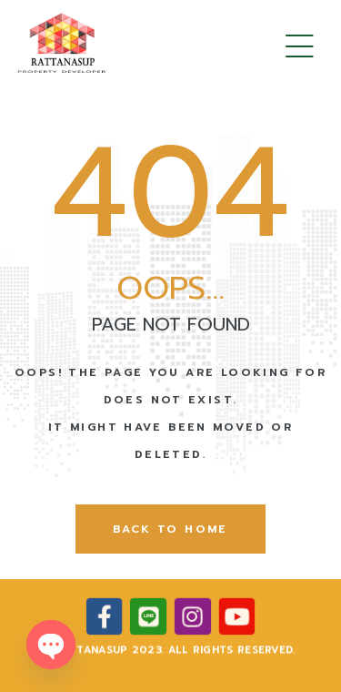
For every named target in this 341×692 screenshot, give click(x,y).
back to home (170, 529)
